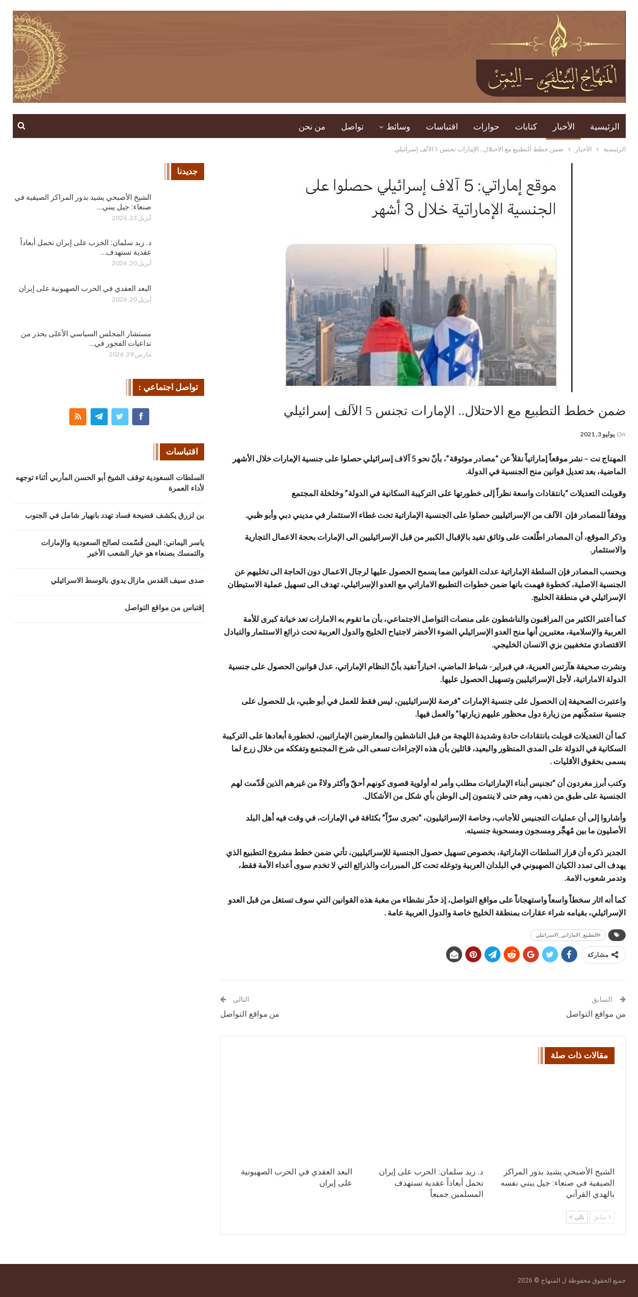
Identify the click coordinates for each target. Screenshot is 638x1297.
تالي (577, 1217)
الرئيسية (604, 126)
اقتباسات (442, 126)
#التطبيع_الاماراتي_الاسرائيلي (568, 935)
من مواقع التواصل (596, 1014)
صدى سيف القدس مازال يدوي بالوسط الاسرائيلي (127, 581)
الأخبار (564, 126)
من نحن (312, 126)
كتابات (526, 126)
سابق (602, 1217)
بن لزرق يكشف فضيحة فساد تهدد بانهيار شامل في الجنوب (114, 516)
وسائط (398, 126)
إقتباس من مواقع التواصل (164, 608)
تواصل (352, 126)
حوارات (486, 126)
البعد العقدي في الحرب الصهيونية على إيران (85, 288)
